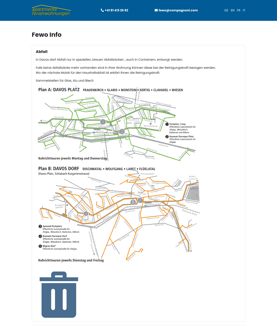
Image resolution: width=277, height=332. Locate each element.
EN (232, 10)
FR (238, 10)
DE (226, 10)
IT (244, 10)
